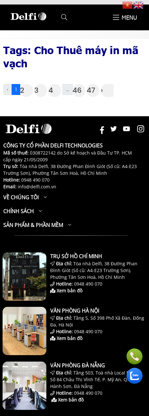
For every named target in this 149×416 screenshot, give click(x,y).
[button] (64, 17)
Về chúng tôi (21, 197)
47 (91, 90)
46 (76, 90)
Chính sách (18, 211)
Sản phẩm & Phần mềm (33, 225)
